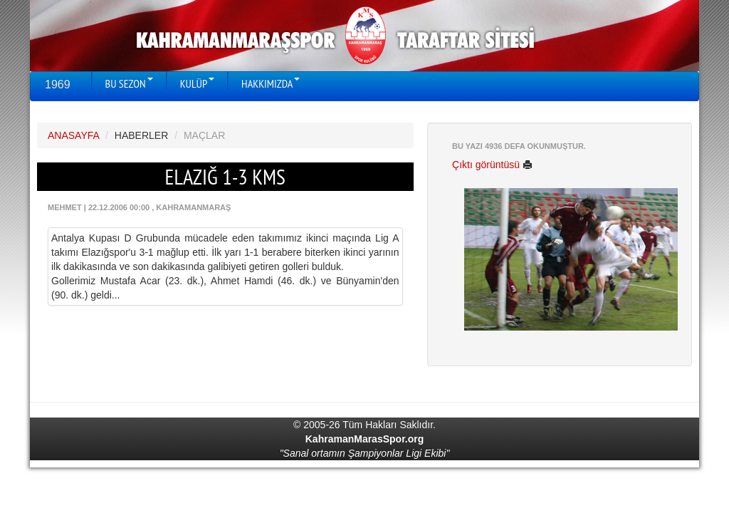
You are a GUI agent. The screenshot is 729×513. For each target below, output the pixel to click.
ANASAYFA (73, 135)
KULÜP (197, 83)
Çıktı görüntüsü (492, 164)
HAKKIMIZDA (270, 83)
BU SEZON (129, 83)
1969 (57, 84)
